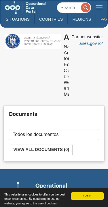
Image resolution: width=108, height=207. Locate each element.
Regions (81, 19)
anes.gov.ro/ (91, 43)
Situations (18, 19)
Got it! (87, 196)
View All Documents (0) (41, 149)
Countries (51, 19)
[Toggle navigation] (99, 7)
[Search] (74, 7)
